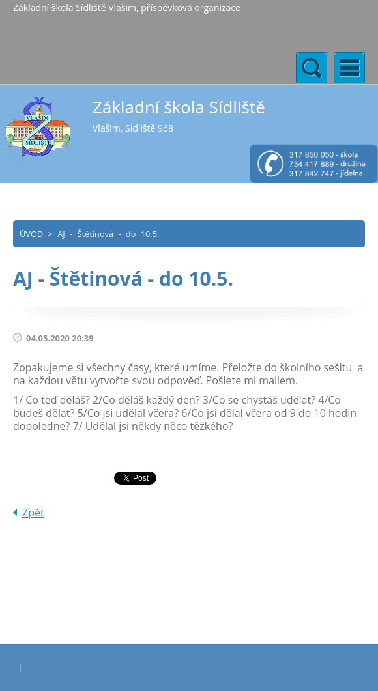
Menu (349, 67)
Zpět (33, 512)
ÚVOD (31, 234)
